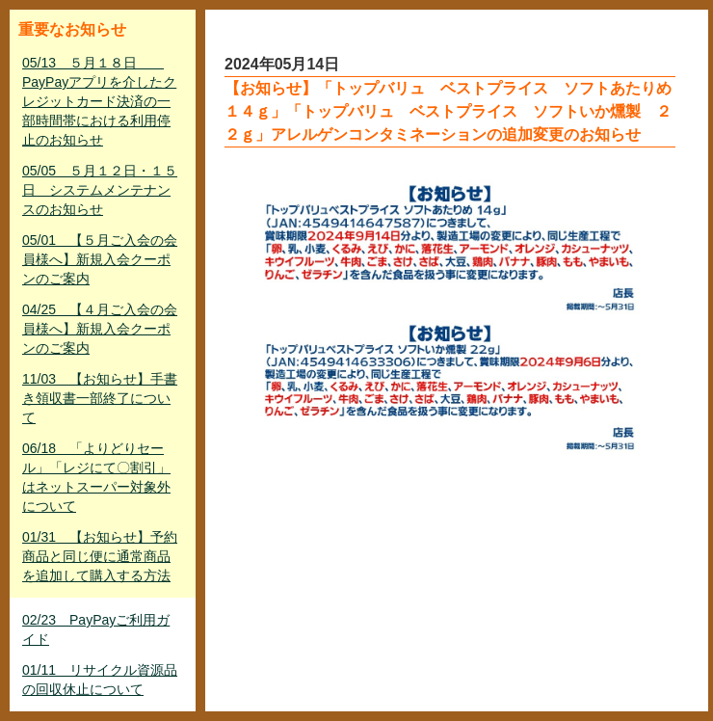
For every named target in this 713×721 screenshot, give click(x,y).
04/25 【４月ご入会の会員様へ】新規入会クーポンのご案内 (99, 329)
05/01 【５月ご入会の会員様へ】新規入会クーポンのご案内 (99, 259)
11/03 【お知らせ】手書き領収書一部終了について (99, 398)
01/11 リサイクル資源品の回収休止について (99, 679)
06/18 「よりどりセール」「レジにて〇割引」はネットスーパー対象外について (96, 477)
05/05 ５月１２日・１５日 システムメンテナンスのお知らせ (99, 190)
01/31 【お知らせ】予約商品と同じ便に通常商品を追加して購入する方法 (99, 556)
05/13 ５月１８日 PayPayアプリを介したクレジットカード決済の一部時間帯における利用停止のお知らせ (99, 101)
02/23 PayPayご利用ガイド (96, 629)
